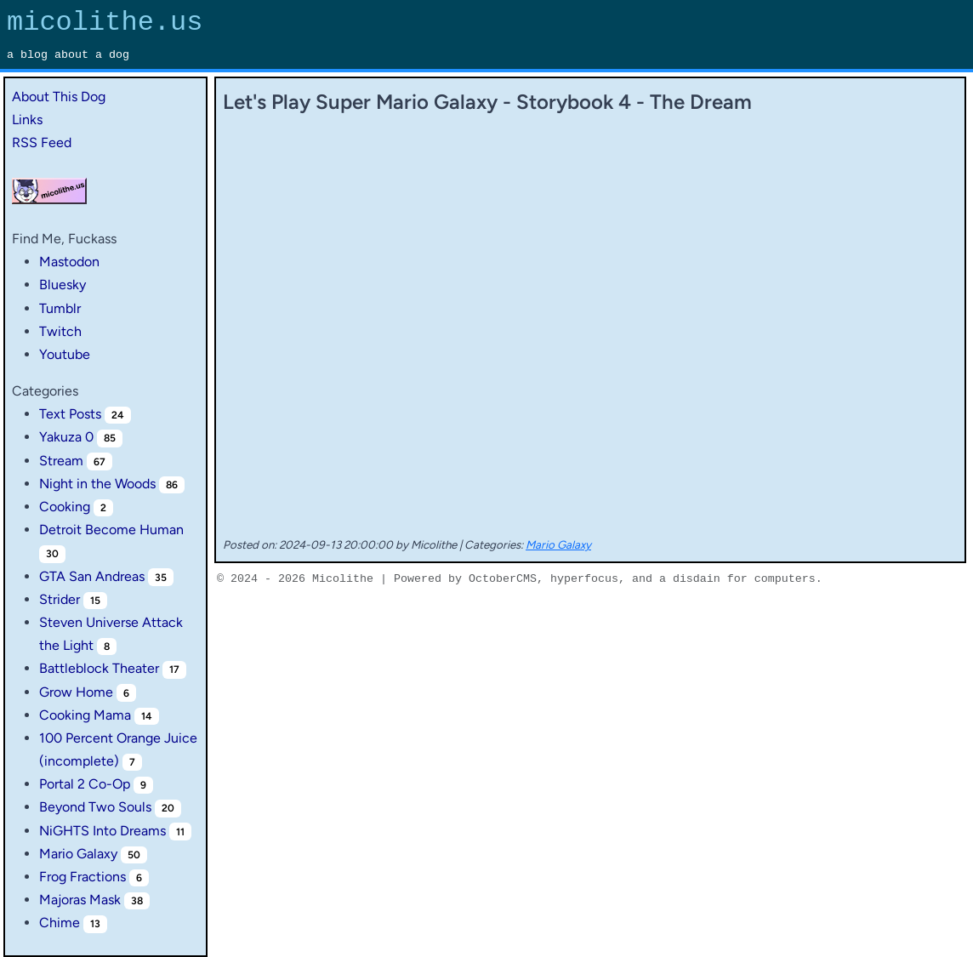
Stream (61, 461)
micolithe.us (104, 22)
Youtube (64, 354)
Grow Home (76, 692)
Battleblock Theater (99, 668)
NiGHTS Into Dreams (102, 831)
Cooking (64, 506)
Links (27, 119)
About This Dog (58, 96)
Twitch (60, 331)
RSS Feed (41, 142)
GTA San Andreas (92, 576)
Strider (59, 599)
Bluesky (62, 284)
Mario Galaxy (78, 854)
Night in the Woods (97, 484)
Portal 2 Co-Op (84, 784)
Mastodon (69, 261)
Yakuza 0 (66, 437)
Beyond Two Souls (95, 807)
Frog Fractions (82, 877)
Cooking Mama (85, 715)
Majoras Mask (80, 899)
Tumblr (60, 308)
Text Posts (70, 414)
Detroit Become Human (111, 529)
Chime (59, 922)
